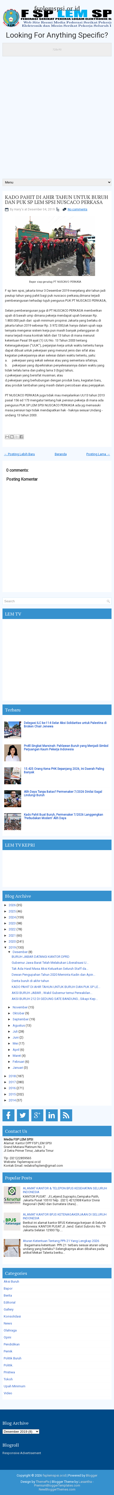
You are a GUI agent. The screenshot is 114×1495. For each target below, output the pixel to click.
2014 (12, 1100)
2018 (12, 1076)
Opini (7, 1337)
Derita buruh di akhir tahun (30, 981)
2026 (12, 905)
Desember (20, 952)
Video (8, 1393)
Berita (8, 1295)
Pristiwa (9, 1372)
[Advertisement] (57, 119)
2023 (12, 923)
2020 (12, 941)
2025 (12, 911)
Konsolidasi (12, 1316)
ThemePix (43, 1482)
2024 (12, 917)
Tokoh (8, 1379)
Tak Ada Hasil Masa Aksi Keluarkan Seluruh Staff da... (50, 968)
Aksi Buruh (11, 1281)
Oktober (18, 1013)
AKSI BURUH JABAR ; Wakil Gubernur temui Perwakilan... (52, 993)
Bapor (8, 1288)
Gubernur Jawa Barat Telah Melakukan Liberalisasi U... (50, 963)
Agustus (19, 1025)
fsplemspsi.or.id (57, 8)
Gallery (8, 1309)
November (20, 1007)
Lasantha (85, 1482)
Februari (18, 1061)
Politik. (8, 1365)
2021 (12, 935)
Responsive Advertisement (21, 1453)
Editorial (9, 1302)
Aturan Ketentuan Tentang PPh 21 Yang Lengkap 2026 (61, 1241)
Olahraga (10, 1330)
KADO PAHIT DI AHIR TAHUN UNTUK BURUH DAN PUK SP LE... (56, 987)
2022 (12, 929)
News (8, 1323)
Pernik (8, 1351)
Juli (15, 1031)
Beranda (61, 454)
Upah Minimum (14, 1386)
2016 (12, 1088)
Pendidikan (12, 1344)
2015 (12, 1094)
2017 (12, 1082)
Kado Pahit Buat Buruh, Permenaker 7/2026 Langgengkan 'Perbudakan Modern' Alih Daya (63, 816)
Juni (16, 1037)
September (21, 1019)
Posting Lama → (98, 454)
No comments (77, 209)
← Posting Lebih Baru (19, 454)
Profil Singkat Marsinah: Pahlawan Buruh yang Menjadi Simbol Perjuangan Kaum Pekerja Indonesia (66, 747)
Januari (18, 1067)
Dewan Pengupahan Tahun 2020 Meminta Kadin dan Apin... (53, 974)
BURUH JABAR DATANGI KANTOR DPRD (40, 957)
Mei (15, 1043)
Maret (17, 1055)
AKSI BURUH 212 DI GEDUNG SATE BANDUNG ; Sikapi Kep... (55, 999)
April (16, 1050)
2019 (12, 947)
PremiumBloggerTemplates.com (57, 1485)
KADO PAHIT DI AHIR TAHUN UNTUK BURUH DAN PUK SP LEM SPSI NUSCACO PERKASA (56, 200)
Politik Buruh (12, 1358)
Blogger (91, 1475)
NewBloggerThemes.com (57, 1489)
